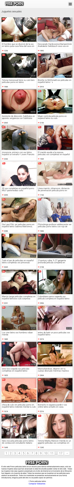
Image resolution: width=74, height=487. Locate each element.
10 (46, 453)
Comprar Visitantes (37, 484)
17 (60, 453)
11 (51, 453)
